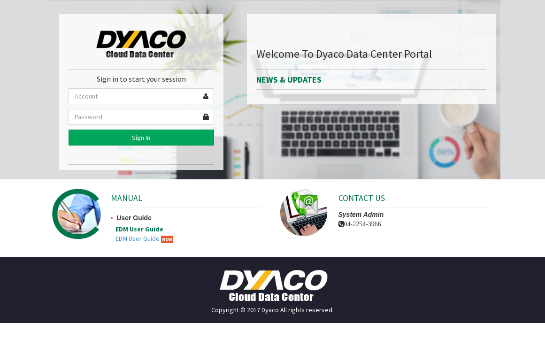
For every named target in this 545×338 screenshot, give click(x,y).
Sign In (141, 137)
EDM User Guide (137, 238)
